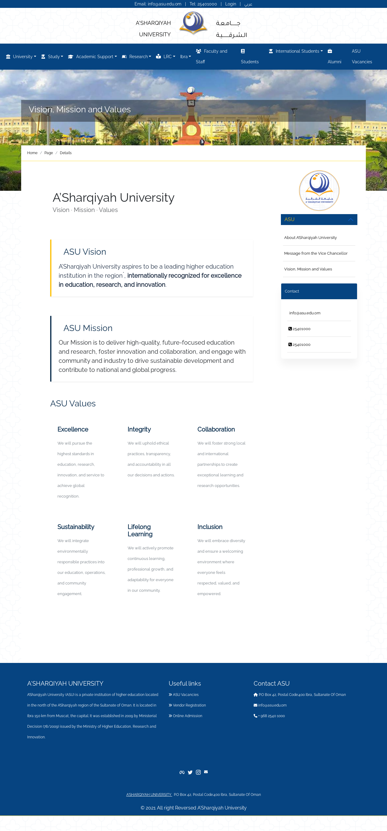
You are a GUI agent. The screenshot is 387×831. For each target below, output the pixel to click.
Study (50, 56)
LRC (164, 56)
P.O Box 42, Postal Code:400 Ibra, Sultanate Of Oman (300, 695)
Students (250, 55)
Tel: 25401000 (204, 4)
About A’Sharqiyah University (310, 237)
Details (66, 153)
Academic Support (90, 56)
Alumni (334, 55)
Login (230, 4)
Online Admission (185, 716)
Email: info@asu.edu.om (158, 4)
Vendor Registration (187, 705)
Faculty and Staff (211, 55)
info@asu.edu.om (304, 313)
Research (135, 56)
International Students (294, 51)
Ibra (184, 56)
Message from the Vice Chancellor (316, 253)
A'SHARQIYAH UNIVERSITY (149, 795)
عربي (248, 4)
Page (48, 153)
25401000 (299, 328)
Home (32, 153)
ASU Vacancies (362, 56)
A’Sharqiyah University (222, 808)
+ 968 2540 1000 (269, 716)
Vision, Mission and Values (308, 269)
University (19, 56)
